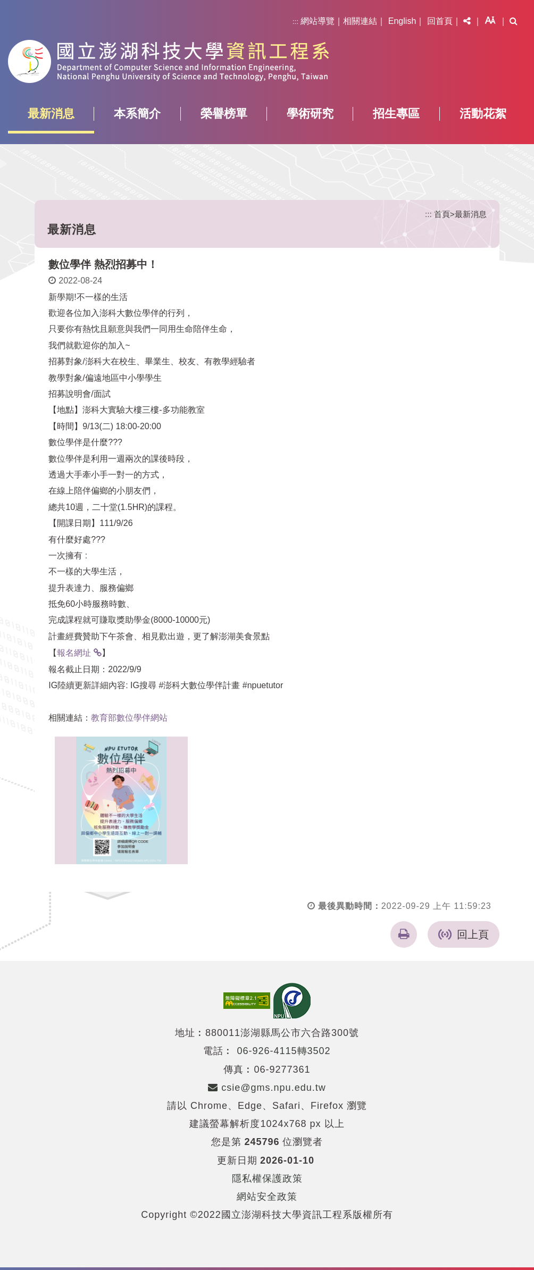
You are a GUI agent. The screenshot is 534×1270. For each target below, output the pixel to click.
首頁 (442, 214)
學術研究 (310, 113)
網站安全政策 (267, 1196)
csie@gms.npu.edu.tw (267, 1087)
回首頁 (440, 21)
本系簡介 (137, 113)
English (402, 21)
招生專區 (396, 113)
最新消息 (51, 113)
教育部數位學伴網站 (129, 717)
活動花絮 (483, 113)
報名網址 (74, 652)
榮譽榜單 (224, 113)
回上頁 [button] (473, 934)
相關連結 (360, 21)
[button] (467, 21)
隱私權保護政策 (267, 1178)
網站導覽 (318, 21)
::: (295, 22)
